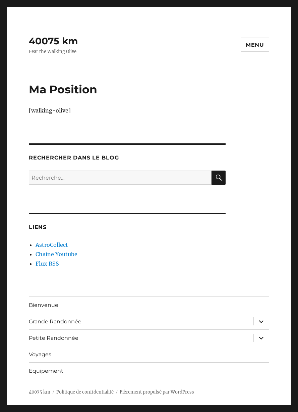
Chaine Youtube (56, 254)
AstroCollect (52, 244)
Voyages (40, 354)
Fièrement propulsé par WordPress (157, 392)
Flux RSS (47, 263)
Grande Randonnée (55, 321)
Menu (255, 45)
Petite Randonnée (53, 338)
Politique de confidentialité (85, 392)
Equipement (46, 371)
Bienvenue (43, 305)
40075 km (53, 41)
